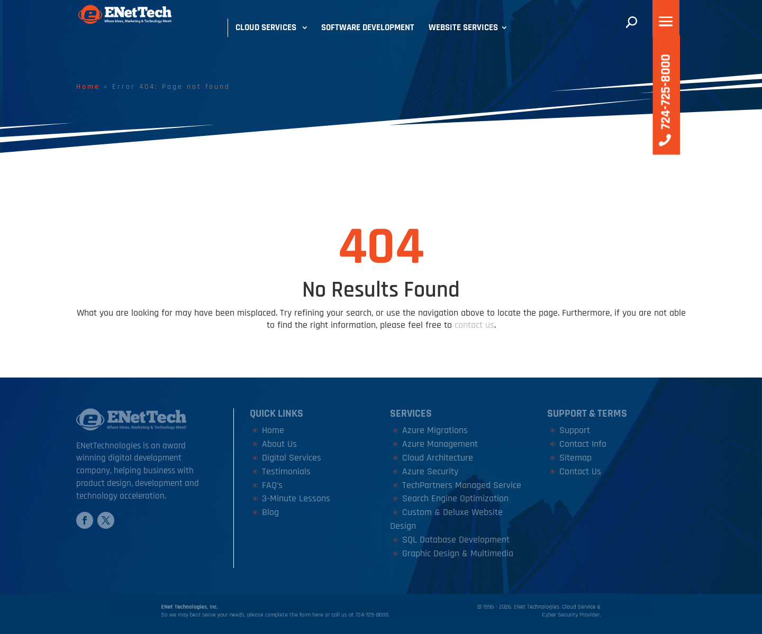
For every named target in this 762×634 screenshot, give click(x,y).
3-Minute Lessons (296, 498)
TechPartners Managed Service (461, 485)
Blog (270, 512)
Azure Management (440, 444)
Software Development (367, 27)
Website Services (463, 27)
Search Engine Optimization (455, 498)
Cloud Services (265, 27)
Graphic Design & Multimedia (457, 553)
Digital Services (291, 458)
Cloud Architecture (437, 458)
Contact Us (580, 471)
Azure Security (430, 471)
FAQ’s (272, 485)
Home (88, 86)
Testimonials (286, 471)
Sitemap (575, 458)
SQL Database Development (456, 540)
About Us (279, 444)
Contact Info (582, 444)
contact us (474, 325)
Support (574, 430)
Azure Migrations (435, 430)
